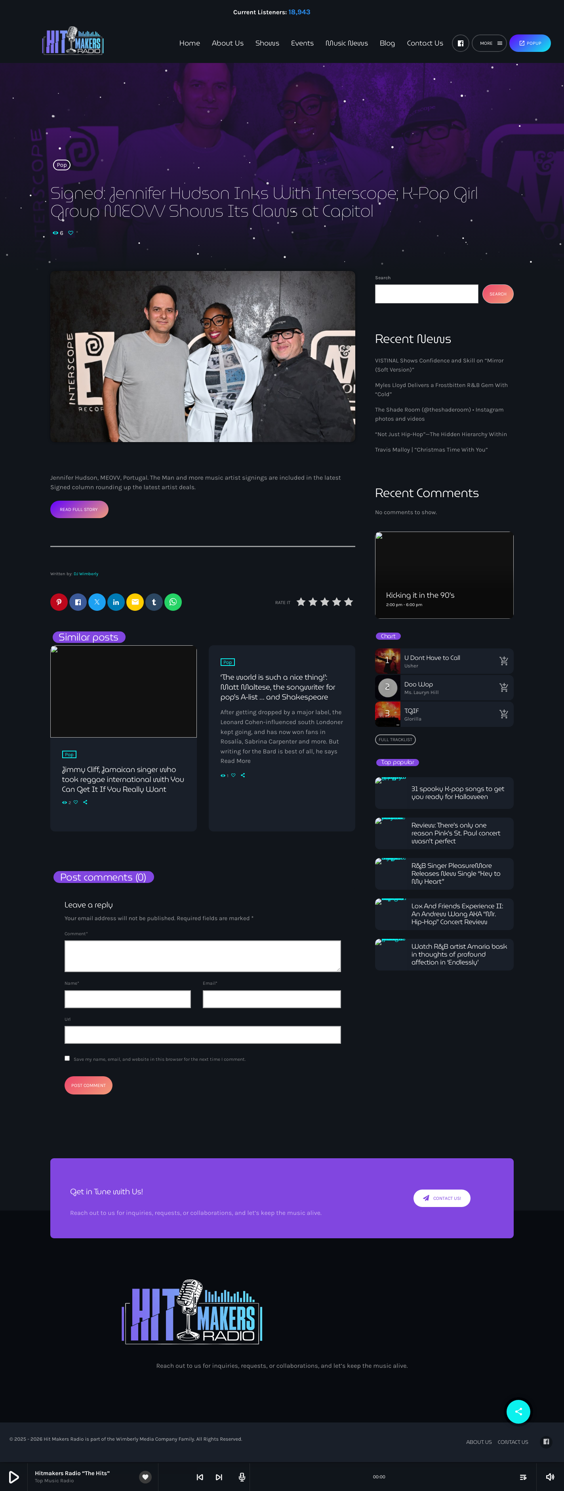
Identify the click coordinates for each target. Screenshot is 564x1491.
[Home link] (59, 43)
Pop (62, 164)
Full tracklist (395, 739)
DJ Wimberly (86, 573)
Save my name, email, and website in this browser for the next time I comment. (160, 1060)
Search (383, 277)
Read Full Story (79, 509)
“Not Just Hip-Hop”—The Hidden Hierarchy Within (441, 434)
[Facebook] (460, 43)
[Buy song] (504, 661)
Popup (530, 43)
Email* (210, 984)
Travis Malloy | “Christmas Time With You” (431, 449)
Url (67, 1020)
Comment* (76, 934)
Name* (72, 984)
